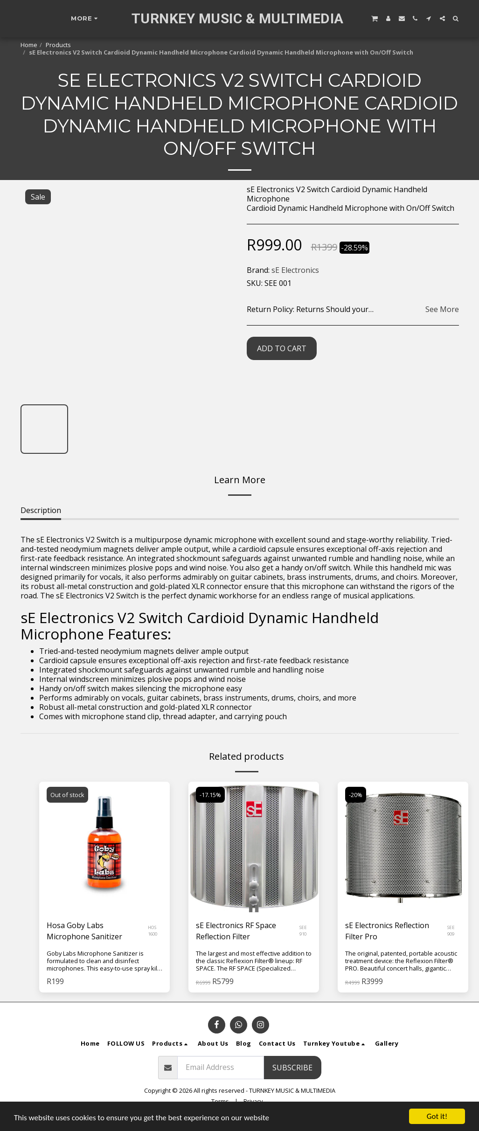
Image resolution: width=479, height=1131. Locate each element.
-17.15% (210, 795)
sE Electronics (295, 270)
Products (58, 45)
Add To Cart (281, 348)
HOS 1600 (152, 930)
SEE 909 (451, 930)
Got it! (437, 1116)
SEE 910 (303, 930)
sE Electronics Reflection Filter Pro (387, 931)
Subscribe (292, 1067)
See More (442, 309)
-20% (355, 795)
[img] (104, 847)
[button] (374, 18)
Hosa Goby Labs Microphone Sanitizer (84, 931)
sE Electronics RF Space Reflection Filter (236, 931)
